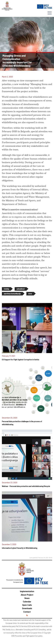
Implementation (27, 591)
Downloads (27, 608)
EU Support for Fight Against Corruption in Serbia (20, 359)
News (27, 598)
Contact (27, 611)
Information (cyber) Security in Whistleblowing (19, 548)
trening (6, 289)
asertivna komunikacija (12, 294)
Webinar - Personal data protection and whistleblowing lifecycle (26, 486)
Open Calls (27, 604)
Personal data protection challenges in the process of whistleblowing (22, 422)
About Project (27, 594)
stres (30, 294)
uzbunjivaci (21, 289)
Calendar (27, 601)
